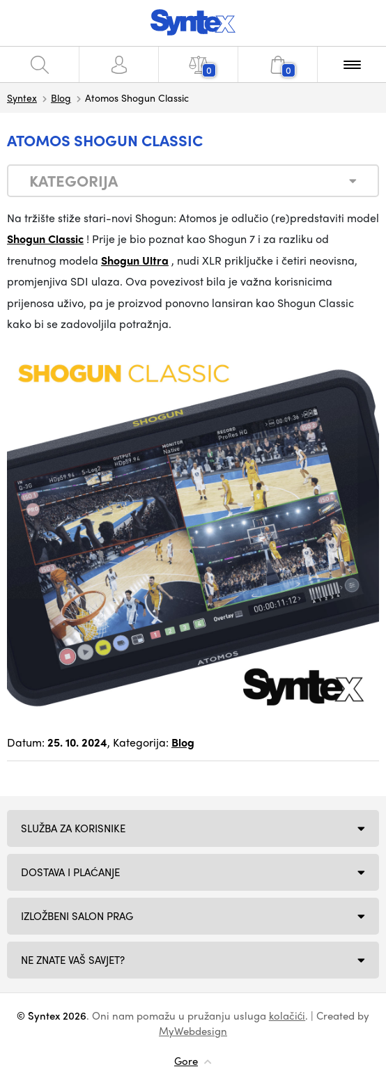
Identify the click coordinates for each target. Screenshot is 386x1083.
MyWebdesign (193, 1030)
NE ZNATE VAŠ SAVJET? (73, 959)
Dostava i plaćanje (70, 872)
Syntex (22, 97)
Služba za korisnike (73, 828)
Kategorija (73, 180)
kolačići (287, 1015)
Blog (61, 97)
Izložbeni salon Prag (77, 916)
